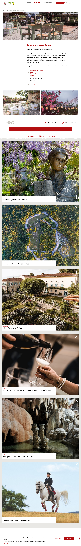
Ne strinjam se (58, 538)
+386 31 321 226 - (33, 78)
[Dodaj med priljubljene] (50, 122)
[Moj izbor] (66, 3)
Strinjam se (69, 538)
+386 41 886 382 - (33, 80)
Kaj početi (7, 10)
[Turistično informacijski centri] (69, 3)
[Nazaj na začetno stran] (4, 3)
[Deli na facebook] (9, 122)
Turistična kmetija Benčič (21, 10)
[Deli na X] (12, 122)
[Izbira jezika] (77, 3)
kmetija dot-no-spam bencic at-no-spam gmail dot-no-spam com (37, 84)
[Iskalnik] (72, 3)
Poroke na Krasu (13, 10)
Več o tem (6, 543)
